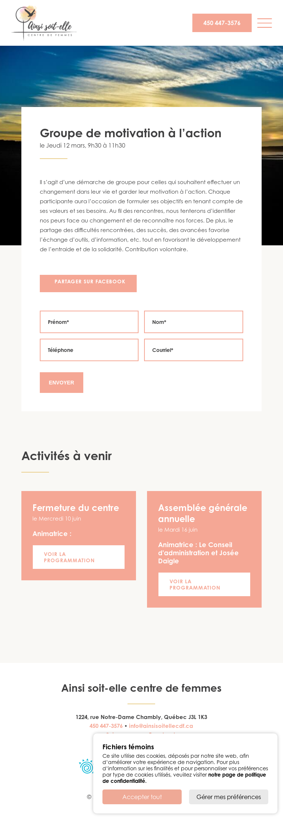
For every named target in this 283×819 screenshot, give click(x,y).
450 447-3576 (222, 23)
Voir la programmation (69, 557)
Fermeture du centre (75, 507)
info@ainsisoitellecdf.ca (161, 725)
